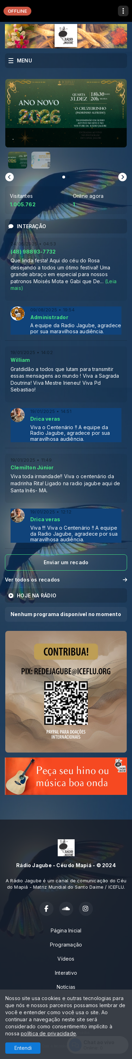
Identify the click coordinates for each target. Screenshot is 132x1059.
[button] (17, 160)
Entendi (23, 1048)
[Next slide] (122, 177)
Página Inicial (66, 930)
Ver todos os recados (66, 580)
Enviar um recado (66, 562)
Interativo (66, 973)
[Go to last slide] (9, 177)
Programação (66, 945)
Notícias (66, 987)
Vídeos (65, 959)
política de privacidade (48, 1033)
